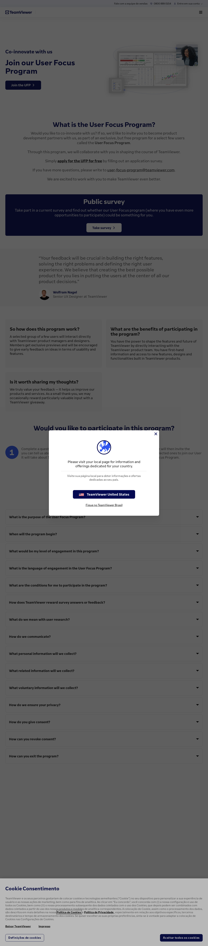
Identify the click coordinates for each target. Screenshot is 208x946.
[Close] (155, 433)
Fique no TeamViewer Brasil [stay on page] (104, 505)
